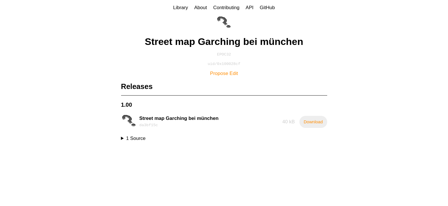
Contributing (226, 7)
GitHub (267, 7)
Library (180, 7)
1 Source (136, 139)
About (200, 7)
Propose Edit (224, 74)
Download (313, 122)
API (249, 7)
